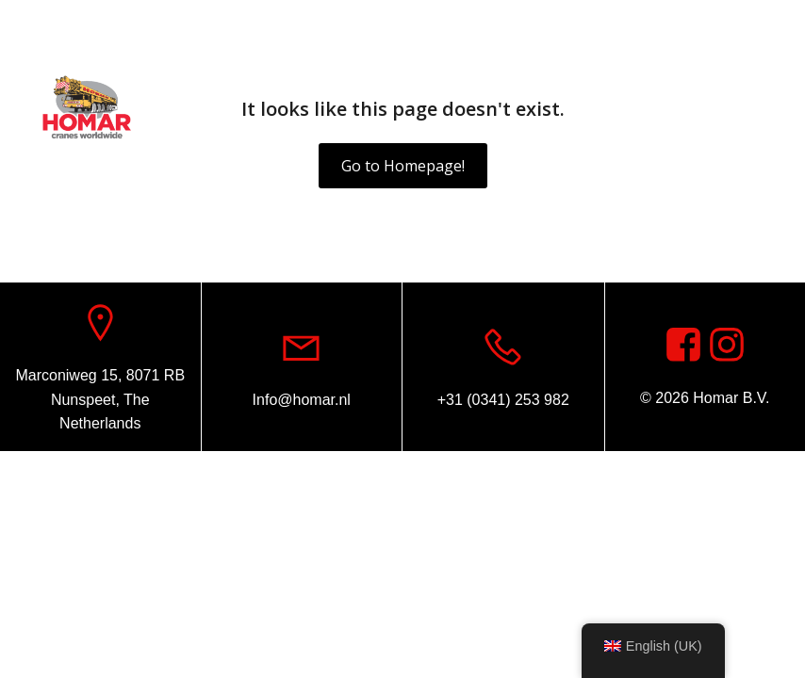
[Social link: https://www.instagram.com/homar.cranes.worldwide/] (781, 23)
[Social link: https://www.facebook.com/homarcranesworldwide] (753, 23)
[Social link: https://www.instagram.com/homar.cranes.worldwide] (726, 345)
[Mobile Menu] (762, 108)
